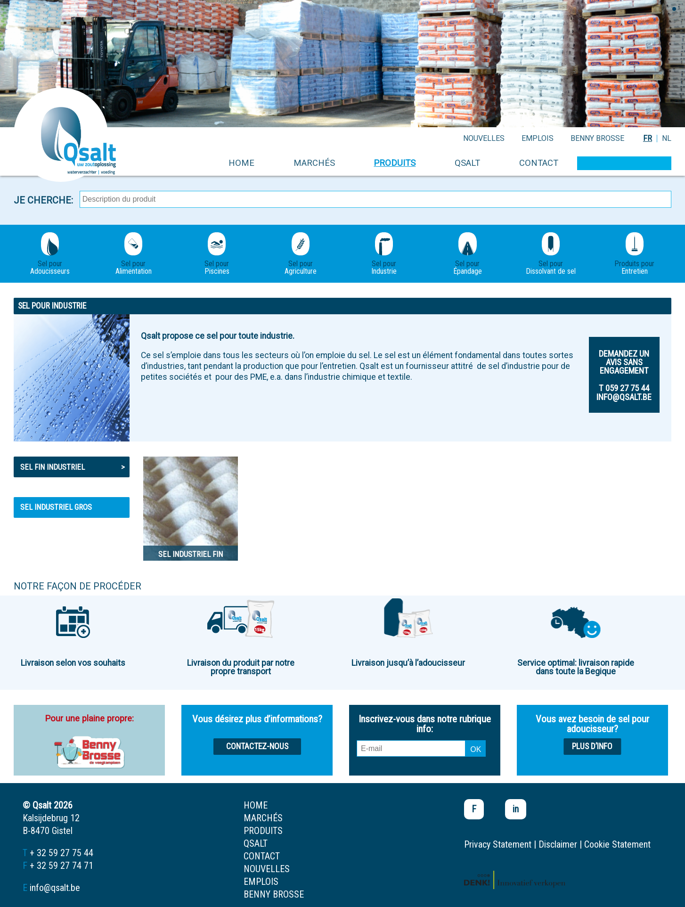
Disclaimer (557, 844)
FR (647, 138)
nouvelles (484, 138)
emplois (538, 138)
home (241, 163)
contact (538, 163)
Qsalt (467, 163)
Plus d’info (592, 746)
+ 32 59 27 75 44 (61, 852)
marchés (314, 163)
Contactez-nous (257, 746)
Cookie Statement (617, 844)
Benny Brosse (597, 138)
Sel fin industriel (72, 467)
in (516, 809)
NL (666, 138)
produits (395, 163)
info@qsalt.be (55, 887)
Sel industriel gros (56, 507)
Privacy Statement (497, 844)
